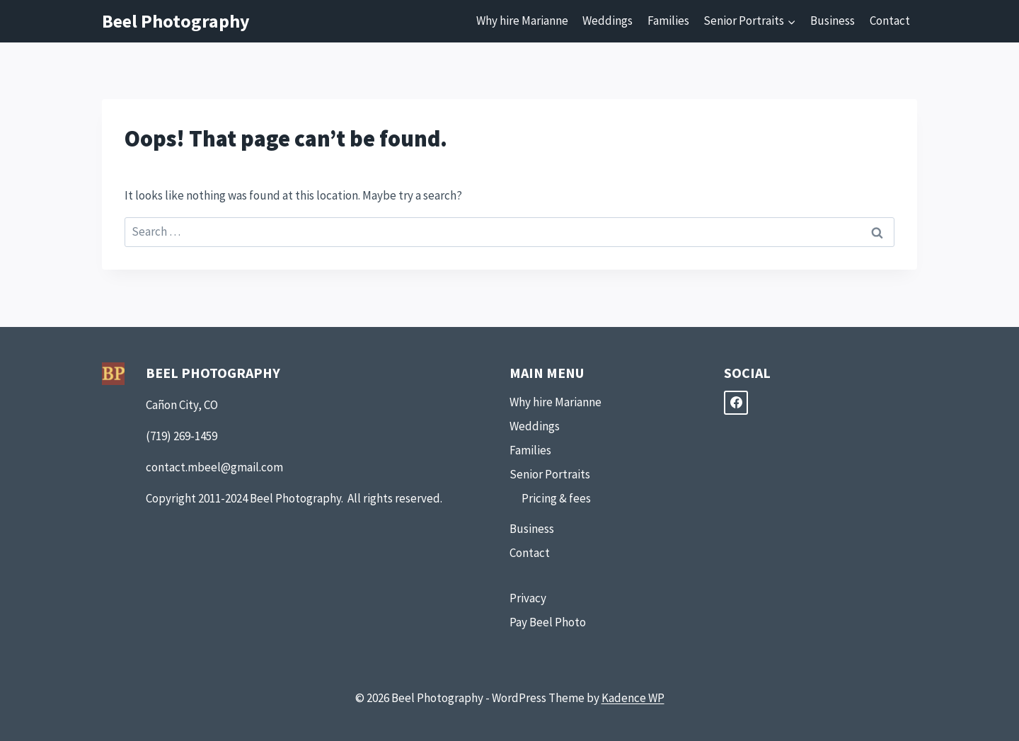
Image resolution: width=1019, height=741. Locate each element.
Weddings (607, 20)
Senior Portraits (550, 474)
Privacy (528, 598)
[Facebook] (736, 403)
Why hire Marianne (522, 20)
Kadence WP (632, 698)
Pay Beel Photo (548, 622)
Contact (890, 20)
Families (668, 20)
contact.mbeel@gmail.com (214, 467)
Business (832, 20)
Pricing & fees (556, 498)
